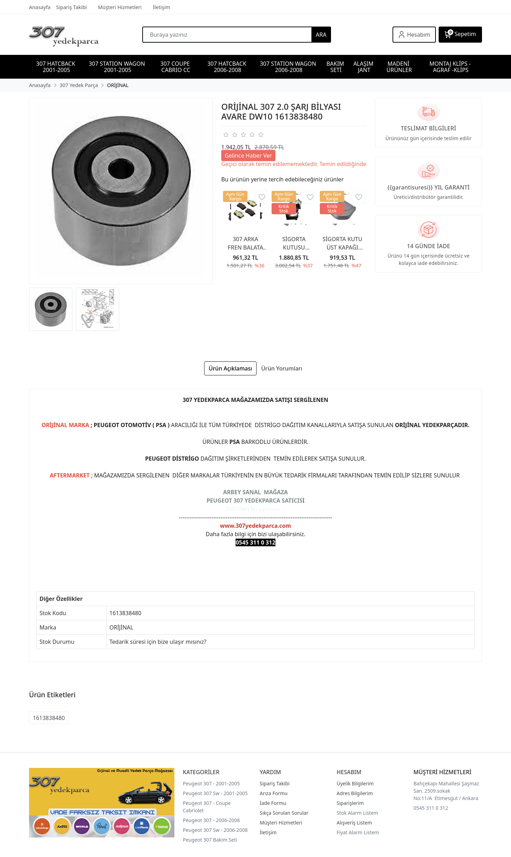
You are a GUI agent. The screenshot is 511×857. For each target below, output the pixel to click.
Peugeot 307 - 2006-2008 (211, 820)
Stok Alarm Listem (357, 812)
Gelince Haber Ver (248, 155)
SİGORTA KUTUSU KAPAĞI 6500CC (293, 243)
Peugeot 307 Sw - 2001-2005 (215, 793)
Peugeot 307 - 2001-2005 (211, 783)
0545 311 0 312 (430, 808)
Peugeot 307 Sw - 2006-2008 (215, 830)
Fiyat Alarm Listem (358, 832)
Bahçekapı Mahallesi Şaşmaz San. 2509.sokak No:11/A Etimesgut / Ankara (446, 790)
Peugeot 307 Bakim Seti (210, 839)
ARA (321, 34)
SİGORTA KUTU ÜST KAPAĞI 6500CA (342, 243)
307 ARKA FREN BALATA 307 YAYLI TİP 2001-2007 (246, 243)
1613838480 (49, 718)
